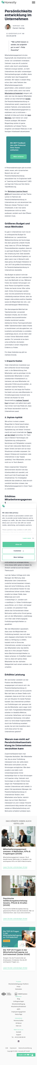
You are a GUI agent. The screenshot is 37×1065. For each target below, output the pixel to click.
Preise (18, 987)
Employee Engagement (18, 1012)
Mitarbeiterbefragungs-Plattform (18, 984)
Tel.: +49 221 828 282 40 (18, 1037)
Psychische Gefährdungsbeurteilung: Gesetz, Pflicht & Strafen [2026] (15, 901)
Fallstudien (18, 989)
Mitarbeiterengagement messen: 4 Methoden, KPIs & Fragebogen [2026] (16, 851)
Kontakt (18, 1032)
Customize (18, 551)
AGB (6, 1048)
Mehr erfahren (18, 157)
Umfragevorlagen (18, 1001)
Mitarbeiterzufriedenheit (14, 93)
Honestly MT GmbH (24, 1051)
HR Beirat (19, 1023)
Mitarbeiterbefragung (18, 1004)
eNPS (18, 1009)
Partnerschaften (18, 1021)
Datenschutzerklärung (25, 1048)
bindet (28, 99)
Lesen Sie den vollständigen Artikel (15, 867)
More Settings (18, 557)
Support (18, 1035)
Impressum (13, 1048)
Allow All (18, 544)
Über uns (18, 1026)
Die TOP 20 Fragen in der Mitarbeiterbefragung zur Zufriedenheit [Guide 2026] (16, 952)
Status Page (18, 1014)
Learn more (27, 538)
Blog (18, 999)
